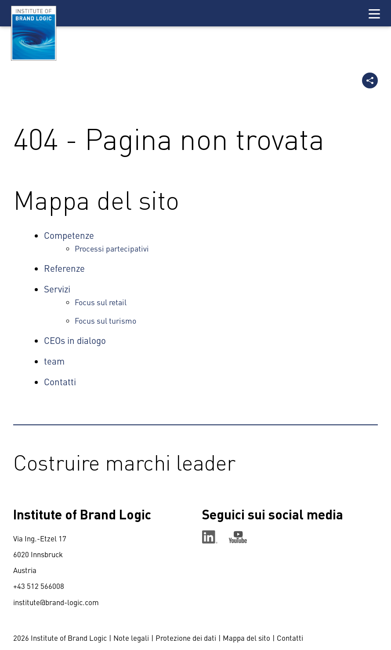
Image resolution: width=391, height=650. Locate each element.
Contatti (290, 638)
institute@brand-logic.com (56, 602)
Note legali (131, 638)
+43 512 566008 (38, 586)
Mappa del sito (246, 638)
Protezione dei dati (186, 638)
